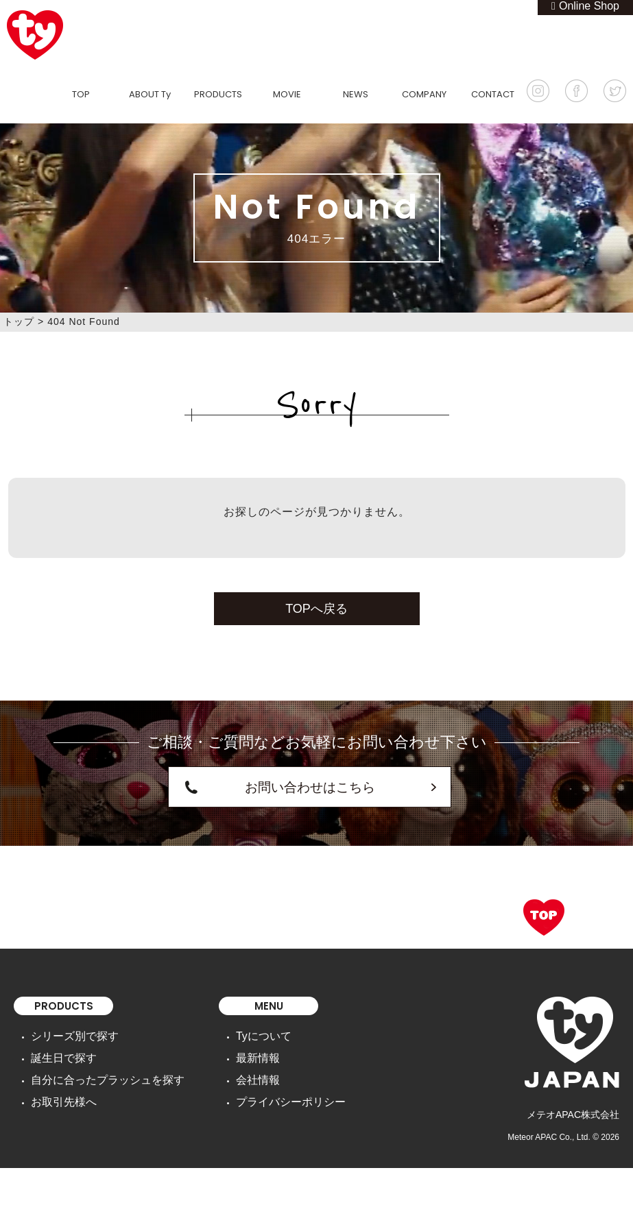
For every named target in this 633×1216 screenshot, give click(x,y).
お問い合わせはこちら (310, 784)
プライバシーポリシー (265, 1087)
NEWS (355, 94)
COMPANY (424, 94)
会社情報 (236, 1068)
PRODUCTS (218, 94)
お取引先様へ (59, 1087)
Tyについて (241, 1030)
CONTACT (492, 94)
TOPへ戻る (316, 609)
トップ (18, 321)
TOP (81, 94)
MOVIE (287, 94)
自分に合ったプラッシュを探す (98, 1068)
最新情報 (236, 1049)
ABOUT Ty (150, 94)
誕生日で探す (59, 1049)
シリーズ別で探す (69, 1030)
